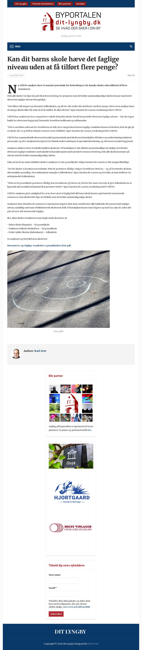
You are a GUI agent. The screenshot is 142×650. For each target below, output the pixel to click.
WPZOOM (93, 643)
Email (53, 588)
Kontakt (80, 4)
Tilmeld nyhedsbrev (42, 4)
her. (90, 430)
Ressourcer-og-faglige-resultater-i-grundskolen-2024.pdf (39, 245)
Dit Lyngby (21, 4)
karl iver (40, 351)
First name (55, 575)
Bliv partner (65, 4)
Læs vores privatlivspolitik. (76, 607)
